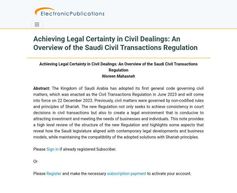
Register (53, 173)
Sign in (52, 149)
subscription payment (126, 173)
